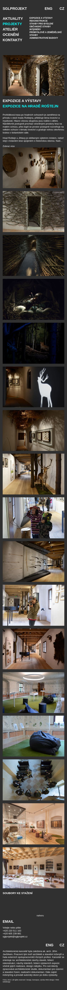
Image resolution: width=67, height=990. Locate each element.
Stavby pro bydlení (41, 23)
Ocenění (11, 35)
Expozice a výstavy (41, 18)
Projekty (12, 24)
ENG (48, 9)
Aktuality (13, 19)
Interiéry (35, 29)
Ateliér (10, 29)
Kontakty (12, 40)
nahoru (40, 915)
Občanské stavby (40, 26)
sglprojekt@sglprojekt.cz (15, 936)
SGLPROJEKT (15, 9)
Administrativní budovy (43, 38)
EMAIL (8, 921)
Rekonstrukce (38, 21)
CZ (61, 9)
